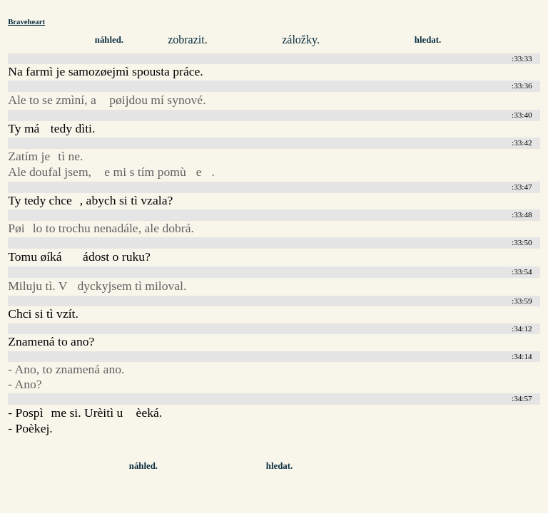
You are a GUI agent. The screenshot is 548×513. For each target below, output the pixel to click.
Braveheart (26, 21)
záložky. (301, 39)
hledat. (428, 40)
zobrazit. (188, 39)
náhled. (109, 40)
